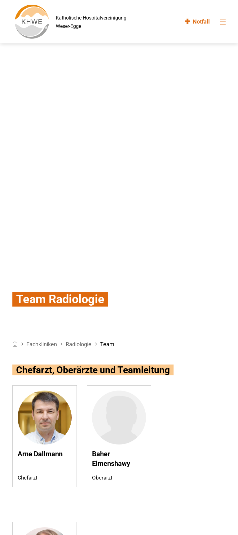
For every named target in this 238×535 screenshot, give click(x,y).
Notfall (201, 21)
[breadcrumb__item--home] (15, 344)
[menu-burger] (223, 21)
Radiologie (78, 344)
